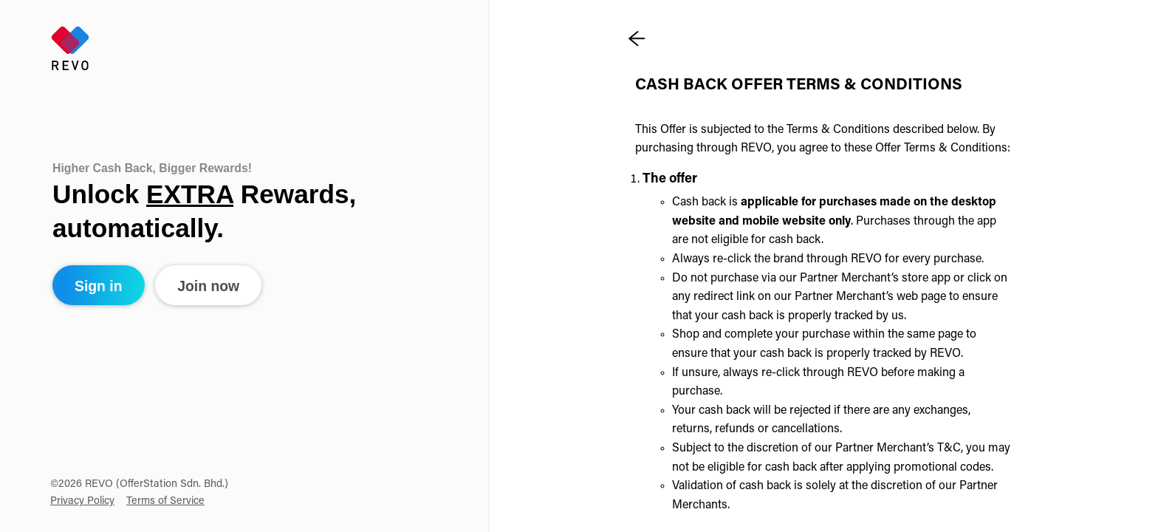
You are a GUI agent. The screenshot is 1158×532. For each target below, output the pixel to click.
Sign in (99, 286)
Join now (208, 286)
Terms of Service (165, 501)
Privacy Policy (82, 501)
